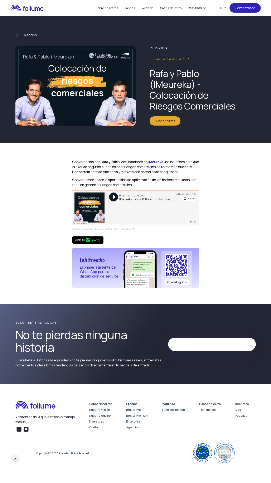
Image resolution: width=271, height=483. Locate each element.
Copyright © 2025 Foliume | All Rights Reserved (62, 453)
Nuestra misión (99, 410)
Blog (238, 410)
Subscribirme (165, 121)
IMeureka (155, 162)
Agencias (132, 427)
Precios (130, 8)
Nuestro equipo (100, 416)
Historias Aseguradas (82, 229)
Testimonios (208, 410)
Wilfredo (148, 8)
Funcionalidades (173, 410)
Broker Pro (133, 410)
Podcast (241, 416)
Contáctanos (245, 8)
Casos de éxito (171, 8)
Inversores (96, 421)
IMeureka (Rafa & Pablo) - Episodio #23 (114, 229)
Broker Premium (137, 416)
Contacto (96, 427)
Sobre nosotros (107, 8)
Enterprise (133, 421)
